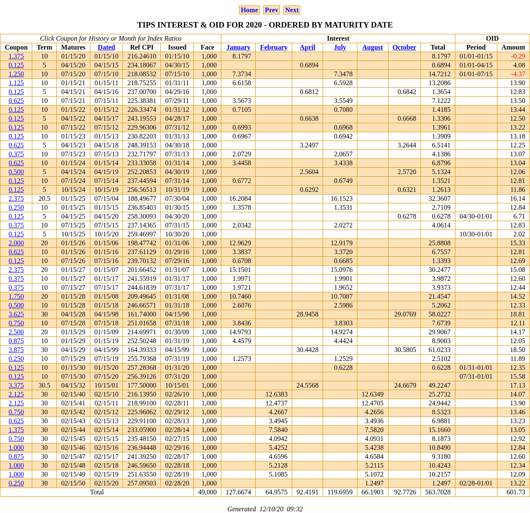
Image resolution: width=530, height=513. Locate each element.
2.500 (16, 332)
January (238, 47)
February (273, 47)
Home (249, 10)
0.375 (16, 154)
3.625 (16, 314)
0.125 (16, 65)
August (372, 47)
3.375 (16, 385)
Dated (106, 47)
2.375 (16, 198)
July (340, 47)
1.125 (16, 82)
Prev (272, 10)
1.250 (16, 74)
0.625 (16, 100)
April (307, 47)
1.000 (16, 447)
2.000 (16, 243)
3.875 (16, 349)
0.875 (16, 340)
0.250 (16, 207)
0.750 (16, 323)
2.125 (16, 394)
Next (291, 10)
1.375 (16, 56)
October (404, 47)
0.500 (16, 171)
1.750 (16, 296)
